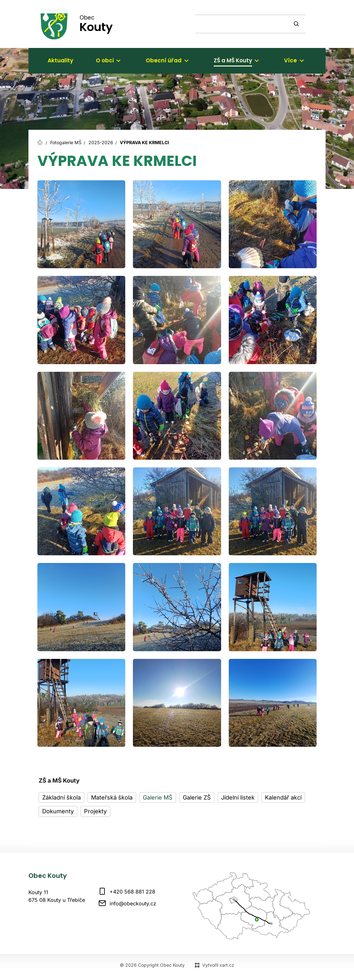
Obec (96, 23)
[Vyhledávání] (297, 24)
